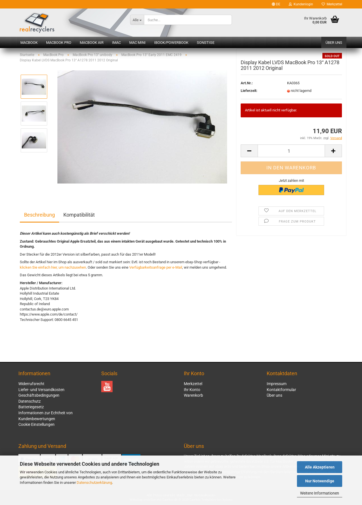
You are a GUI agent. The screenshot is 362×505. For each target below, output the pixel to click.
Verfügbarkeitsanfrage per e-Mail (155, 267)
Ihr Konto (192, 389)
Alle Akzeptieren (320, 467)
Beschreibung (39, 215)
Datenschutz (29, 401)
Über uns (334, 42)
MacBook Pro (58, 42)
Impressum (276, 383)
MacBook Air (92, 42)
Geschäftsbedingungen (38, 395)
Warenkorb (193, 395)
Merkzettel (332, 4)
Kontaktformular (281, 389)
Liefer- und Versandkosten (41, 389)
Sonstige (205, 42)
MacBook (29, 42)
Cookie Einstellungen (36, 424)
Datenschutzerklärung (94, 482)
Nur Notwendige (319, 481)
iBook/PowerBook (171, 42)
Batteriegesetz (31, 407)
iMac (116, 42)
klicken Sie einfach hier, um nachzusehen (53, 267)
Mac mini (137, 42)
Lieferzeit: (249, 94)
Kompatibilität (79, 215)
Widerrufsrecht (31, 383)
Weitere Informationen (319, 493)
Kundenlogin (301, 4)
